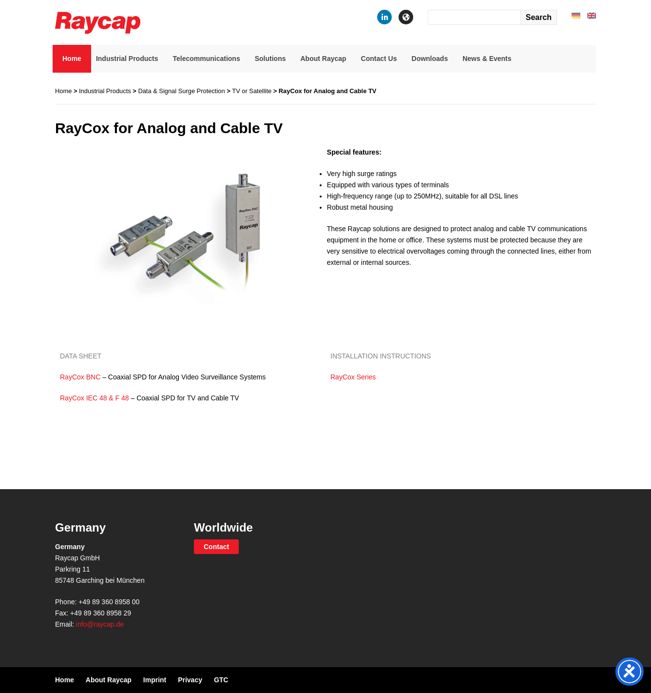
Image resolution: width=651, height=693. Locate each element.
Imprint (154, 680)
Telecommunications (206, 58)
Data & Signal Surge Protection (181, 91)
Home (71, 58)
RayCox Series (353, 377)
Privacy (190, 680)
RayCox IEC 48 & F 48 (94, 398)
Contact (216, 547)
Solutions (270, 58)
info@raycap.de (100, 624)
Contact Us (379, 58)
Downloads (430, 58)
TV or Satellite (251, 91)
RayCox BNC (80, 377)
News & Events (486, 58)
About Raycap (323, 58)
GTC (221, 680)
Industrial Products (127, 58)
